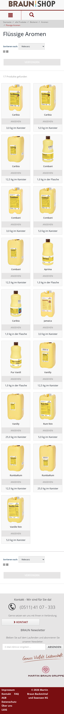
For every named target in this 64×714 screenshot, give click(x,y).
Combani (48, 166)
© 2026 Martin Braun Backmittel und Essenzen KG (37, 693)
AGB (4, 697)
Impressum (8, 689)
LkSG (4, 709)
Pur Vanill (16, 372)
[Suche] (31, 15)
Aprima (48, 269)
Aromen (44, 22)
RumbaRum (16, 475)
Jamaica (48, 320)
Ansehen (16, 121)
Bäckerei (34, 22)
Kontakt (20, 622)
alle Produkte (20, 22)
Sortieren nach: (10, 46)
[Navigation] (10, 15)
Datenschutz (9, 701)
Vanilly (47, 372)
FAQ (16, 693)
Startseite (7, 22)
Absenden (54, 647)
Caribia (16, 114)
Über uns (7, 705)
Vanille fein (16, 526)
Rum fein (48, 423)
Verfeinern (32, 62)
